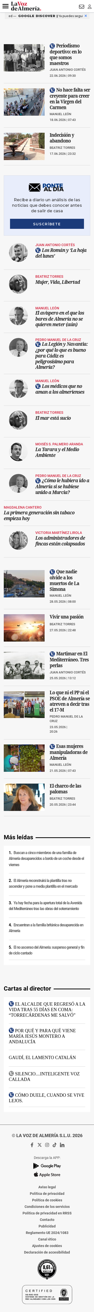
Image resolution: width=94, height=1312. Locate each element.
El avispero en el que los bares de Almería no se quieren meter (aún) (59, 318)
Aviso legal (47, 1187)
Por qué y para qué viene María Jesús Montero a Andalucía (42, 1035)
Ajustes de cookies (47, 1246)
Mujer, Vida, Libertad (57, 282)
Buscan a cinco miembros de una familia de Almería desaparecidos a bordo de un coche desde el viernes (46, 858)
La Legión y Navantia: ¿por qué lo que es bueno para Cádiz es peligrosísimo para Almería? (61, 355)
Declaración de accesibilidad (47, 1252)
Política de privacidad (47, 1194)
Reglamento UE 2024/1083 (47, 1233)
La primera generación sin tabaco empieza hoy (39, 515)
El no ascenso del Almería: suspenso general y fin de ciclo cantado (46, 950)
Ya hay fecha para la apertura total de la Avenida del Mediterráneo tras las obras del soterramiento (45, 906)
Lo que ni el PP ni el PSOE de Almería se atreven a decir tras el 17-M (70, 701)
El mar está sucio (53, 418)
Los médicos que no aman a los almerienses (59, 388)
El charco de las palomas (65, 788)
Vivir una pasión (66, 616)
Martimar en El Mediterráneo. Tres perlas (69, 659)
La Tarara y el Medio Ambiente (57, 452)
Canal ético (47, 1239)
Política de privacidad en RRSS (47, 1213)
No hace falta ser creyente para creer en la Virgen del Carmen (70, 98)
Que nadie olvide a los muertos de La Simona (64, 580)
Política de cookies (47, 1200)
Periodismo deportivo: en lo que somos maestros (65, 54)
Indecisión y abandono (62, 138)
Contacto (47, 1220)
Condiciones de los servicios (47, 1207)
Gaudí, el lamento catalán (42, 1057)
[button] (6, 6)
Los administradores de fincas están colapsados (60, 540)
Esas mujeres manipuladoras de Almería (68, 752)
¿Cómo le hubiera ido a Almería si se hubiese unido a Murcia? (62, 486)
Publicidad (47, 1226)
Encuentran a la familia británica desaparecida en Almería (46, 928)
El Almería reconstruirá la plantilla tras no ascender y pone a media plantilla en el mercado (43, 883)
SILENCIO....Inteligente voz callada (44, 1076)
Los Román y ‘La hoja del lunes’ (60, 252)
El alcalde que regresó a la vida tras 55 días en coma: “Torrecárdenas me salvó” (47, 1009)
